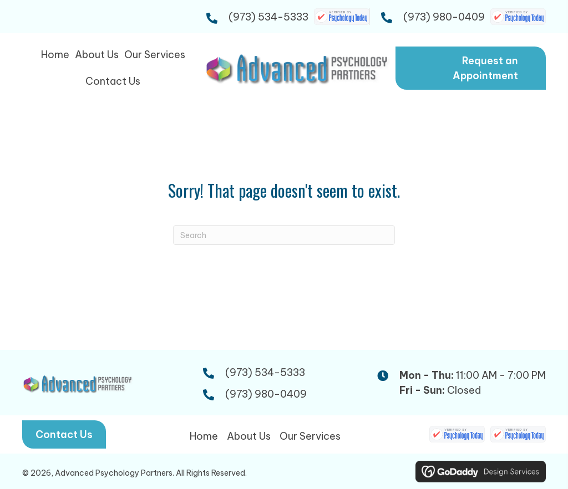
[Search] (284, 235)
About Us (249, 436)
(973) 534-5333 (268, 17)
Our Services (310, 436)
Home (204, 436)
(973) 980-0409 (444, 17)
